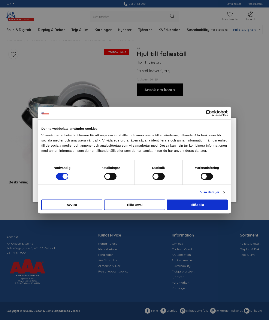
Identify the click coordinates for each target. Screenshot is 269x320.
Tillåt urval (135, 205)
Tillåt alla (197, 205)
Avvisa (72, 205)
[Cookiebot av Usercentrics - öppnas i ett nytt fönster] (209, 113)
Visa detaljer (209, 192)
